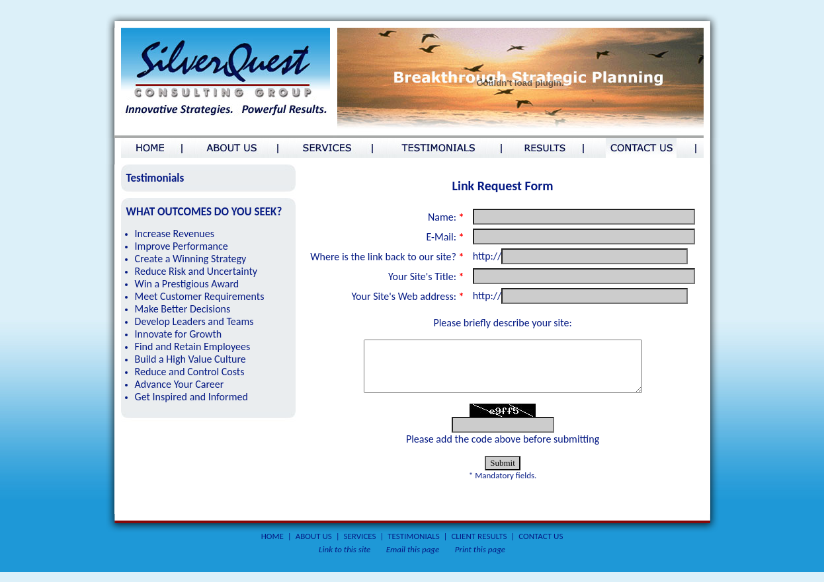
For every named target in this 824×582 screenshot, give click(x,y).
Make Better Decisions (183, 309)
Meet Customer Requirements (200, 296)
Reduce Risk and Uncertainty (196, 271)
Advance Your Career (179, 384)
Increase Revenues (174, 233)
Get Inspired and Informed (191, 396)
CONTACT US (540, 546)
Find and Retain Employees (193, 346)
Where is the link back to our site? (387, 256)
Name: (446, 217)
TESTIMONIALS (413, 546)
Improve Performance (181, 246)
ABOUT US (314, 546)
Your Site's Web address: (407, 296)
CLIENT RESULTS (479, 546)
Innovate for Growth (178, 334)
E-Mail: (445, 237)
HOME (272, 546)
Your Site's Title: (426, 276)
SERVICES (360, 546)
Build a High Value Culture (190, 359)
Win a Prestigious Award (187, 283)
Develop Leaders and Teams (194, 321)
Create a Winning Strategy (191, 258)
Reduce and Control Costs (190, 371)
